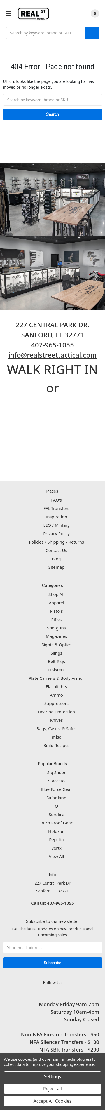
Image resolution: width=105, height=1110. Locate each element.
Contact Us (56, 550)
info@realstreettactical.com (52, 354)
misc (56, 737)
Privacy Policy (56, 533)
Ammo (56, 695)
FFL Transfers (56, 508)
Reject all (52, 1089)
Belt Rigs (56, 661)
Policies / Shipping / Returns (56, 542)
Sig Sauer (56, 772)
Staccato (56, 781)
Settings (52, 1076)
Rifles (56, 619)
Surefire (56, 814)
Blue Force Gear (56, 789)
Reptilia (56, 839)
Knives (56, 720)
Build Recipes (56, 745)
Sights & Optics (56, 644)
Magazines (56, 636)
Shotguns (56, 628)
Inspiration (56, 516)
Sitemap (56, 567)
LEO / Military (56, 525)
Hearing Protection (56, 711)
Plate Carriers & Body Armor (56, 678)
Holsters (56, 669)
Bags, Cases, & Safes (56, 728)
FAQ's (56, 500)
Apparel (56, 602)
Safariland (56, 797)
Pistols (56, 611)
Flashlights (56, 686)
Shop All (56, 594)
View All (56, 856)
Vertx (56, 848)
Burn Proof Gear (56, 823)
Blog (56, 558)
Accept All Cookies (53, 1101)
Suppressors (56, 703)
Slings (56, 653)
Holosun (56, 831)
